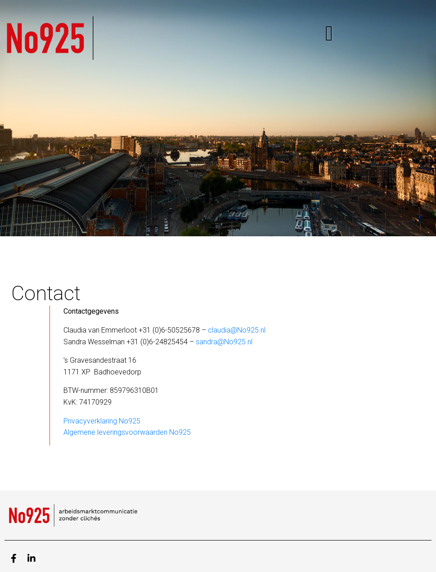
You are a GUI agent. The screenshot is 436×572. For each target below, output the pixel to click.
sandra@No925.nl (224, 342)
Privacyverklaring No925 (101, 421)
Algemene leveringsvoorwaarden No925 (127, 432)
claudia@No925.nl (236, 330)
